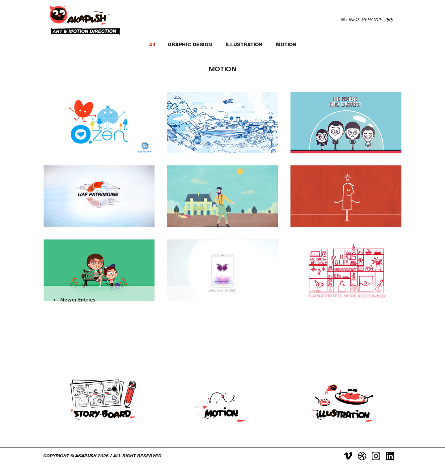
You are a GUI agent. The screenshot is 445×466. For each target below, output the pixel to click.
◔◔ (389, 20)
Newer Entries (77, 299)
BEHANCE (372, 20)
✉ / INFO (350, 20)
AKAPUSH (85, 456)
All (152, 45)
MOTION (286, 45)
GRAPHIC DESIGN (190, 45)
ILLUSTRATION (244, 45)
